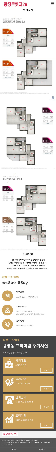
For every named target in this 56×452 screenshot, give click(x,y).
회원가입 (42, 449)
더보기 (46, 370)
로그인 (14, 449)
